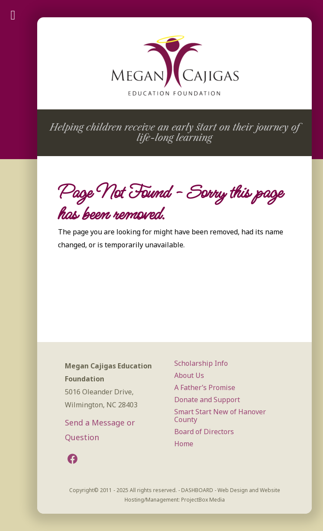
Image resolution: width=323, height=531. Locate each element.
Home (183, 443)
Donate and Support (207, 399)
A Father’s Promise (204, 387)
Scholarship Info (201, 363)
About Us (189, 375)
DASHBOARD (197, 490)
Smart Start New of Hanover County (220, 415)
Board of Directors (204, 431)
